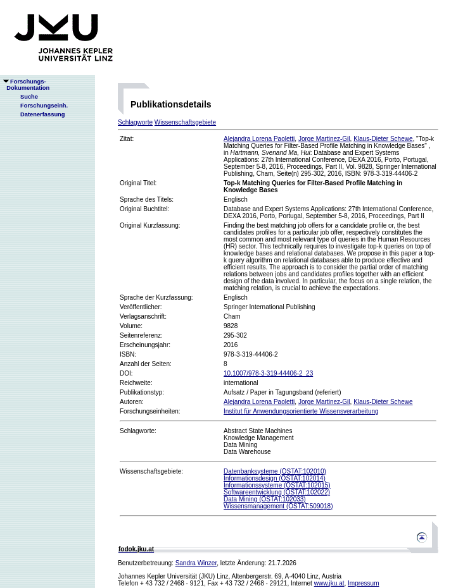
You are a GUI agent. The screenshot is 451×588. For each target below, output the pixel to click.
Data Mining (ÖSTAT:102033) (265, 499)
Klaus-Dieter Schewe (382, 138)
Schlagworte (135, 122)
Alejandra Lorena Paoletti (259, 138)
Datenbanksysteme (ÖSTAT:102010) (275, 471)
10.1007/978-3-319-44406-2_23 (268, 373)
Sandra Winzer (196, 563)
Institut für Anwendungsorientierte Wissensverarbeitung (301, 411)
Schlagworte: (138, 430)
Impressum (363, 583)
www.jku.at (329, 583)
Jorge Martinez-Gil (324, 138)
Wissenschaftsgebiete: (151, 471)
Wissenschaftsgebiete (185, 122)
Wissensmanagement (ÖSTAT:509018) (278, 506)
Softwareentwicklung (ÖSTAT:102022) (277, 492)
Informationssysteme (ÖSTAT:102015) (277, 485)
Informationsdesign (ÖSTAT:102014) (275, 478)
